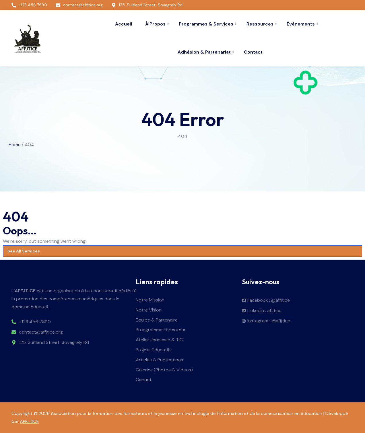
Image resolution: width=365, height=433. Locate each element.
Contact (253, 52)
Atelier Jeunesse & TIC (159, 340)
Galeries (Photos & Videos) (164, 370)
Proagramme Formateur (161, 330)
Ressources (260, 24)
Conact (144, 380)
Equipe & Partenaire (157, 320)
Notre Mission (150, 300)
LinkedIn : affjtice (264, 311)
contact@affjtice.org (41, 332)
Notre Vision (149, 310)
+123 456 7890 (35, 322)
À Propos (156, 24)
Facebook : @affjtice (268, 300)
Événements (301, 24)
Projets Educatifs (154, 350)
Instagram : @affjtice (268, 321)
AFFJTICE (29, 421)
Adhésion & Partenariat (205, 52)
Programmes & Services (207, 24)
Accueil (123, 24)
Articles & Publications (159, 360)
